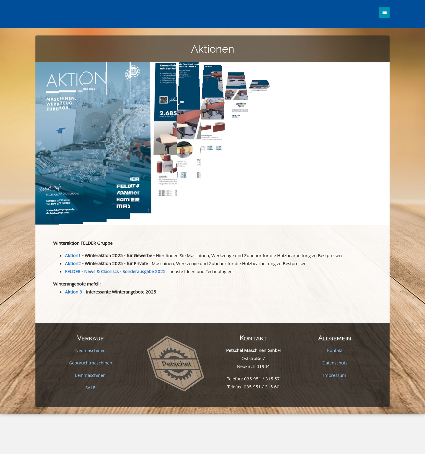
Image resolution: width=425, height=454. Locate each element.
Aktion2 (73, 263)
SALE (90, 387)
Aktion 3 (73, 292)
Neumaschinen (90, 350)
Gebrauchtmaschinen (90, 363)
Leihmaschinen (90, 375)
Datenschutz (334, 363)
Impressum (334, 375)
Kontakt (335, 350)
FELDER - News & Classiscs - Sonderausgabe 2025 (115, 271)
